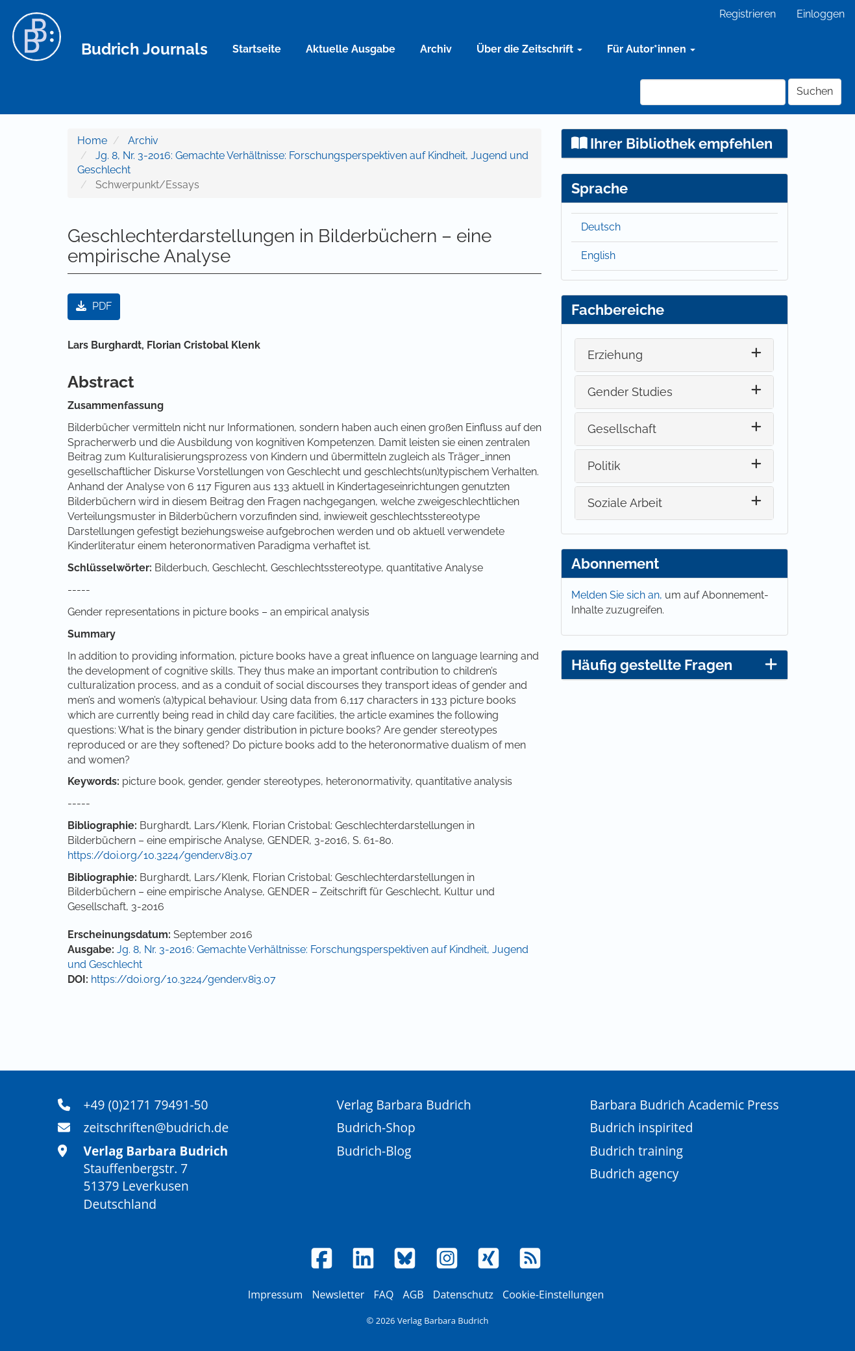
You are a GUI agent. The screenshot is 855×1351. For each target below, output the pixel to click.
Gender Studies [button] (630, 392)
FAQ (384, 1294)
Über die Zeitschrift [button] (529, 49)
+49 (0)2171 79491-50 (146, 1104)
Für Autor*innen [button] (651, 49)
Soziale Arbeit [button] (625, 503)
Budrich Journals (144, 49)
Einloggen (821, 14)
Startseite (256, 49)
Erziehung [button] (615, 355)
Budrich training (637, 1150)
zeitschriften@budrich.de (156, 1127)
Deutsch (601, 227)
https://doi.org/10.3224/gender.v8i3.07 (160, 855)
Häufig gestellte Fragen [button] (674, 664)
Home (92, 140)
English (598, 255)
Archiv (436, 49)
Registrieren (747, 14)
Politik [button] (604, 466)
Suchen (815, 91)
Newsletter (338, 1294)
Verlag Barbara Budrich (404, 1104)
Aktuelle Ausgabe (350, 49)
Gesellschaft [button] (622, 429)
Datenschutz (463, 1294)
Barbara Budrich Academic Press (684, 1104)
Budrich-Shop (376, 1127)
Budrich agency (634, 1173)
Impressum (275, 1294)
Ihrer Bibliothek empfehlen (672, 143)
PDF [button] (94, 306)
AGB (413, 1294)
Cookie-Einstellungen (553, 1294)
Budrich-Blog (374, 1150)
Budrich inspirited (641, 1127)
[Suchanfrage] (713, 92)
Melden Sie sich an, (618, 595)
